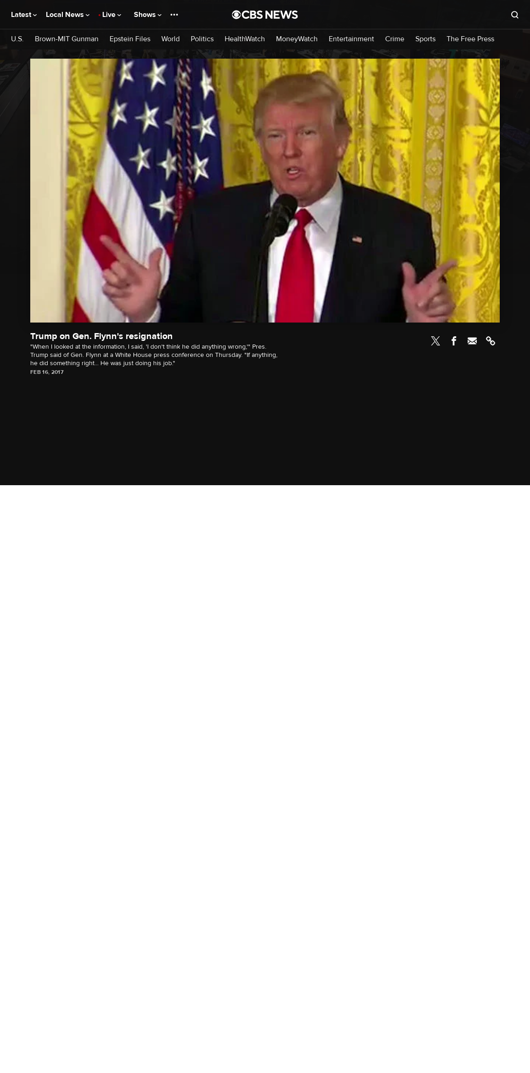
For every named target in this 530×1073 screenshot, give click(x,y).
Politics (202, 39)
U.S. (17, 39)
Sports (425, 39)
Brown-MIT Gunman (67, 39)
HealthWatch (245, 39)
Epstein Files (130, 39)
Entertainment (351, 39)
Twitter (435, 340)
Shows (147, 14)
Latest (24, 14)
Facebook (453, 340)
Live (111, 14)
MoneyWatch (297, 39)
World (170, 39)
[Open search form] (515, 15)
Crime (394, 39)
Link (490, 340)
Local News (67, 14)
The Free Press (470, 39)
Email (472, 340)
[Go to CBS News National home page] (265, 14)
